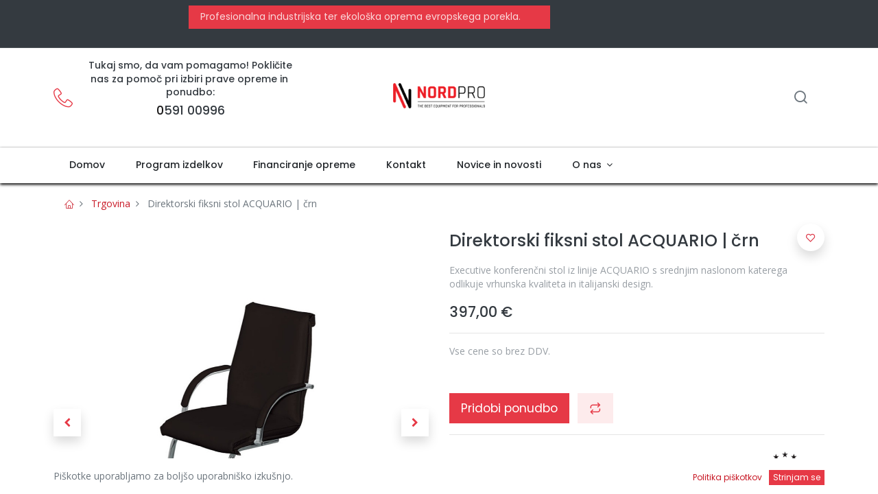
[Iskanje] (800, 98)
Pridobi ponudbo (509, 408)
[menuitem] (87, 165)
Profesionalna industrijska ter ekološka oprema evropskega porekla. (359, 16)
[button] (67, 422)
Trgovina (110, 203)
